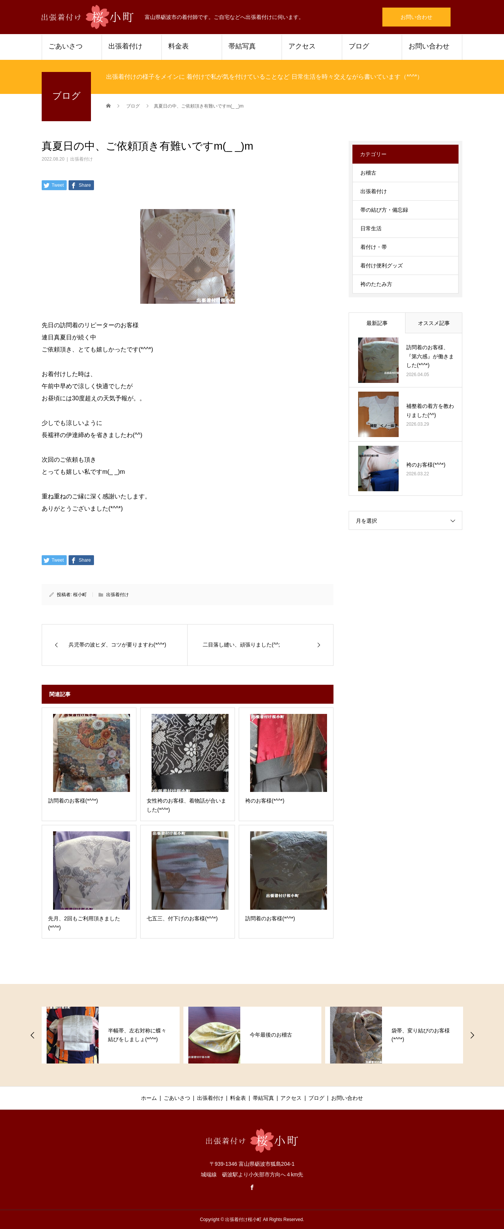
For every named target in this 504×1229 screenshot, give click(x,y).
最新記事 (377, 323)
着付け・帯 (373, 247)
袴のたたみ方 (376, 284)
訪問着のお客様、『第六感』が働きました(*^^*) (430, 356)
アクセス (302, 46)
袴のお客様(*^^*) (425, 465)
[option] (111, 1035)
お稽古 (368, 173)
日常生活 (371, 228)
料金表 (178, 46)
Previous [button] (32, 1035)
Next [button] (472, 1035)
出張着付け (125, 46)
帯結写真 (242, 46)
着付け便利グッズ (381, 265)
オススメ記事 (434, 323)
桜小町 (80, 594)
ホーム (149, 1098)
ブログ (359, 46)
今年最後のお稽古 (271, 1035)
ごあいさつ (66, 46)
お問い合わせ (416, 17)
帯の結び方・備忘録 (384, 210)
